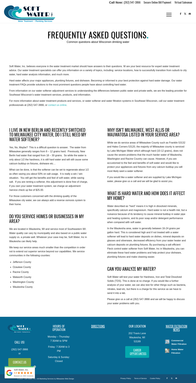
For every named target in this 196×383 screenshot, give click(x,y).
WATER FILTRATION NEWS (176, 328)
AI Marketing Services (45, 379)
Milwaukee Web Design (65, 379)
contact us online (57, 105)
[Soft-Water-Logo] (29, 14)
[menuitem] (157, 3)
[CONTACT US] (19, 362)
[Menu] (169, 14)
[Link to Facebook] (180, 13)
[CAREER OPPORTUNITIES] (137, 352)
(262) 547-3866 (132, 2)
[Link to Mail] (189, 13)
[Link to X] (185, 13)
